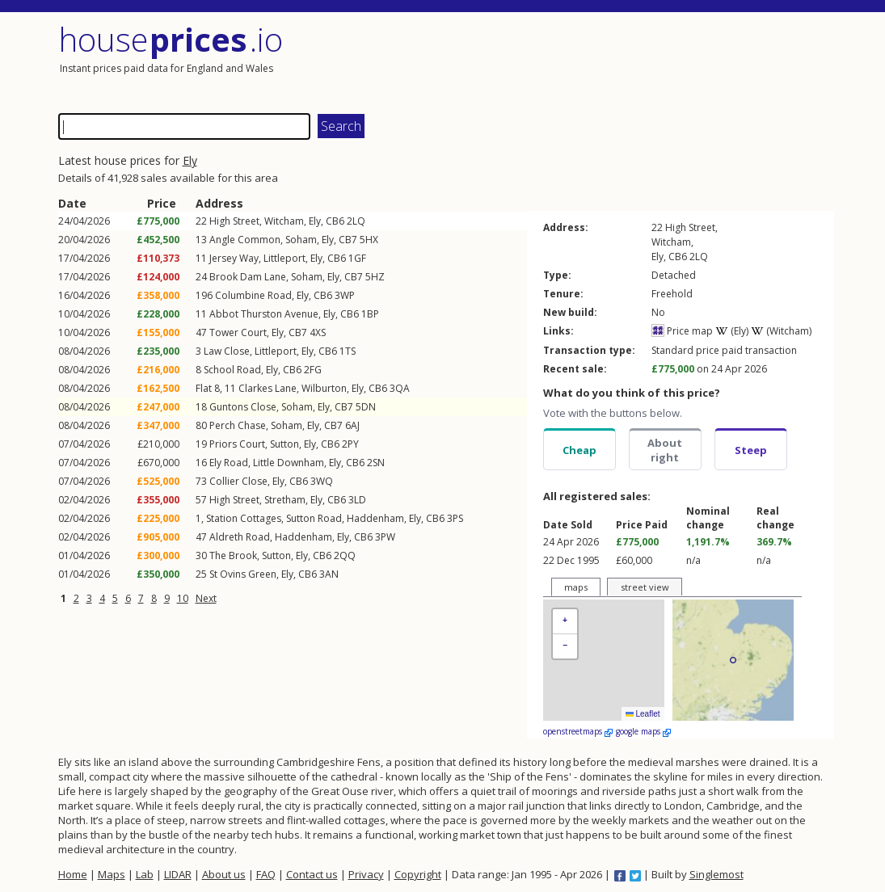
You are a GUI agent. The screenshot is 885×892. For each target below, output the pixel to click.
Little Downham (288, 462)
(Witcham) (781, 331)
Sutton (284, 444)
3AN (329, 574)
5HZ (375, 277)
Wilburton (324, 388)
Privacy (366, 874)
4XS (318, 332)
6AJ (352, 425)
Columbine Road (253, 295)
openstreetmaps (578, 731)
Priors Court (237, 444)
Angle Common (244, 239)
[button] (565, 621)
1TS (347, 351)
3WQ (321, 481)
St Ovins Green (242, 574)
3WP (345, 295)
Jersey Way (234, 258)
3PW (385, 537)
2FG (313, 370)
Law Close (227, 351)
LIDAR (178, 874)
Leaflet (643, 713)
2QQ (345, 555)
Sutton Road (314, 518)
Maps (111, 874)
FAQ (266, 874)
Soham (301, 239)
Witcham (284, 221)
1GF (357, 258)
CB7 (348, 239)
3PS (455, 518)
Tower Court (238, 332)
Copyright (417, 874)
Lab (145, 874)
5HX (369, 239)
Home (72, 874)
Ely (190, 160)
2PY (350, 444)
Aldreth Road (239, 537)
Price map (682, 331)
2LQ (356, 221)
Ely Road (228, 462)
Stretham (285, 500)
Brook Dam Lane (247, 277)
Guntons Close (242, 407)
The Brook (233, 555)
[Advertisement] (640, 60)
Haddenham (375, 518)
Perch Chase (237, 425)
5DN (366, 407)
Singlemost (716, 874)
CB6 (335, 221)
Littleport (284, 258)
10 (182, 598)
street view (645, 587)
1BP (370, 314)
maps (576, 587)
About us (224, 874)
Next (206, 598)
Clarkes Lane (267, 388)
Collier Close (238, 481)
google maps (643, 731)
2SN (376, 462)
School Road (232, 370)
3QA (400, 388)
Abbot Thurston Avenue (263, 314)
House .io (171, 39)
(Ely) (731, 331)
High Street (234, 221)
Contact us (312, 874)
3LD (357, 500)
